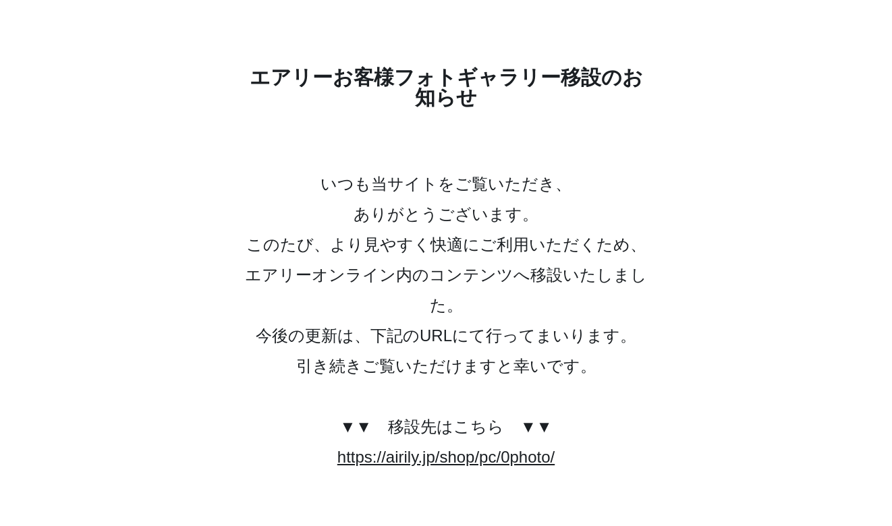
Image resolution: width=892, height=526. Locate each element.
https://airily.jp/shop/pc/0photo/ (446, 457)
